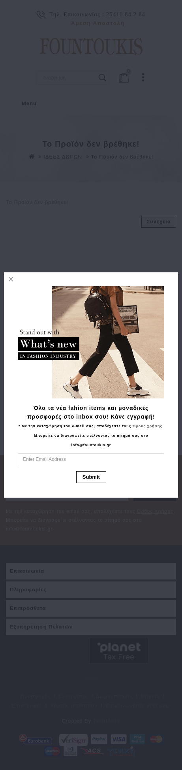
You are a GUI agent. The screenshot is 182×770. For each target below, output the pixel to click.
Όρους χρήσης (148, 426)
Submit (91, 477)
